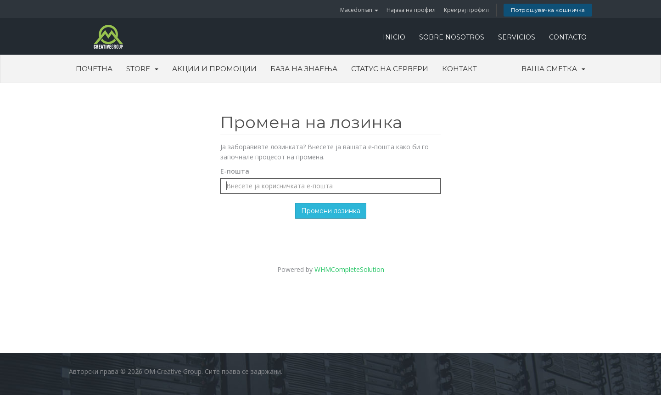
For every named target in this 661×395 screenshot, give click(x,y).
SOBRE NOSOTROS (451, 37)
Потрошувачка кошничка (548, 9)
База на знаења (303, 68)
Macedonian (359, 10)
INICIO (394, 37)
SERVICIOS (516, 37)
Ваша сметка (553, 68)
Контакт (459, 68)
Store (142, 68)
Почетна (94, 68)
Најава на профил (411, 10)
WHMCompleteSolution (349, 269)
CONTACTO (568, 37)
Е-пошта (234, 171)
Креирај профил (466, 10)
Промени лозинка (330, 211)
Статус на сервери (389, 68)
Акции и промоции (214, 68)
